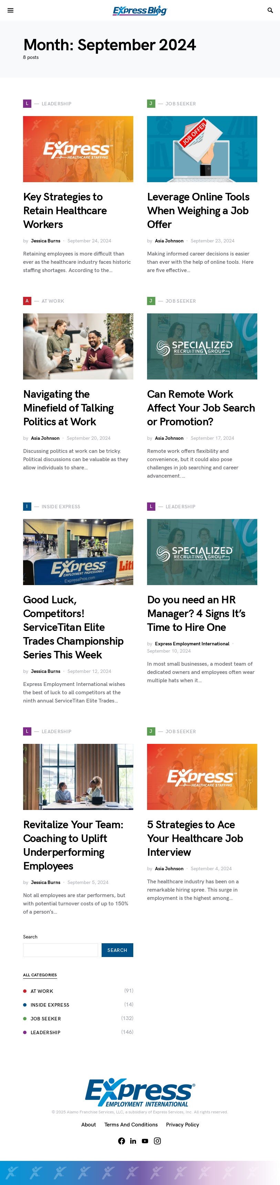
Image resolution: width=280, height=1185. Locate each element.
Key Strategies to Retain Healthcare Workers (65, 210)
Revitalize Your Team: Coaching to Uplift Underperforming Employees (73, 845)
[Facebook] (121, 1140)
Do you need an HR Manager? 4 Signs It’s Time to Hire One (196, 613)
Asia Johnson (169, 241)
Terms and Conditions (131, 1125)
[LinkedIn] (133, 1140)
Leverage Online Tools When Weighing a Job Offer (198, 210)
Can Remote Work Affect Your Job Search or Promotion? (201, 408)
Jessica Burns (45, 241)
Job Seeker (42, 1019)
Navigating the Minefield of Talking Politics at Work (68, 408)
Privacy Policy (182, 1125)
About (88, 1125)
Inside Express (46, 1005)
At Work (38, 991)
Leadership (42, 1033)
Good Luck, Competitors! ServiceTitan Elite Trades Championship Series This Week (73, 627)
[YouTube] (145, 1140)
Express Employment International (192, 644)
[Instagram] (157, 1140)
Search (30, 937)
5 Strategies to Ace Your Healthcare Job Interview (195, 838)
